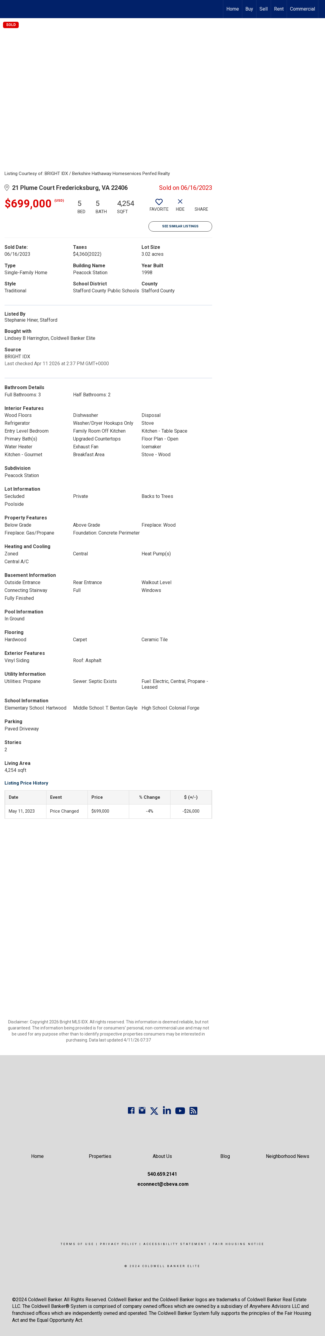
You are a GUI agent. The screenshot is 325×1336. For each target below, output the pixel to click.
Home (232, 9)
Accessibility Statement (175, 1244)
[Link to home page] (8, 9)
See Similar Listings (180, 226)
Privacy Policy (119, 1244)
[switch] (159, 207)
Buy (249, 9)
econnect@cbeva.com (163, 1184)
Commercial (302, 9)
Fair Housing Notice (238, 1244)
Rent (279, 9)
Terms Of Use (77, 1244)
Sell (264, 9)
